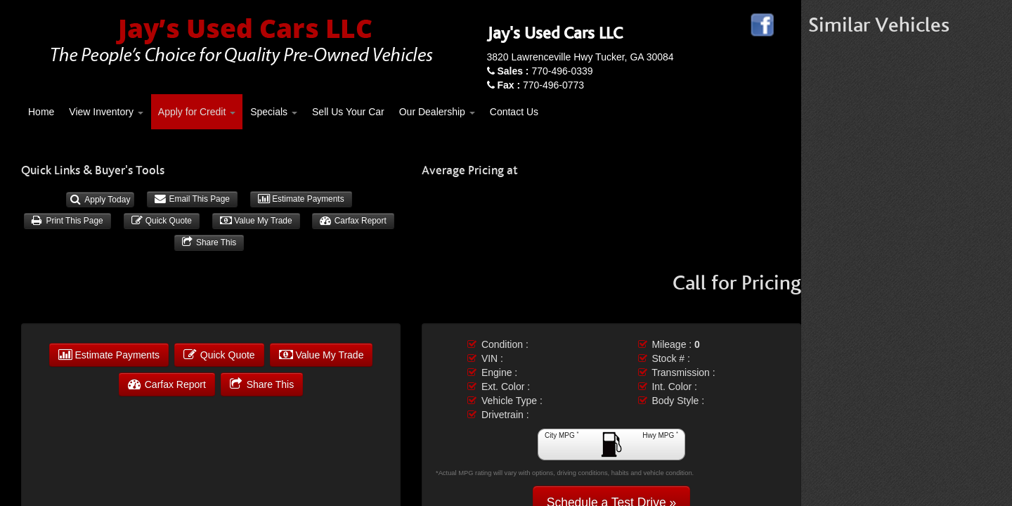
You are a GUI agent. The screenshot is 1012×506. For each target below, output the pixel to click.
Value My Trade (256, 221)
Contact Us (514, 111)
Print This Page (67, 221)
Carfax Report (353, 221)
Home (41, 111)
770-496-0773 (540, 85)
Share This (209, 242)
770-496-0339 (544, 71)
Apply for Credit (196, 111)
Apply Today (100, 200)
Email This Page (192, 199)
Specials (273, 111)
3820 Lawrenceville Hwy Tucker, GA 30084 (580, 57)
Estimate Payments (301, 199)
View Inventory (106, 111)
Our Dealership (437, 111)
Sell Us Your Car (348, 111)
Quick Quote (161, 221)
